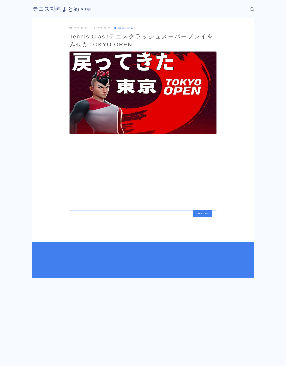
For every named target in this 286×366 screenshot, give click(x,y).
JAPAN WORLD (126, 28)
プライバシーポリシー (65, 360)
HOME (36, 348)
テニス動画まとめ (57, 9)
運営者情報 (38, 360)
